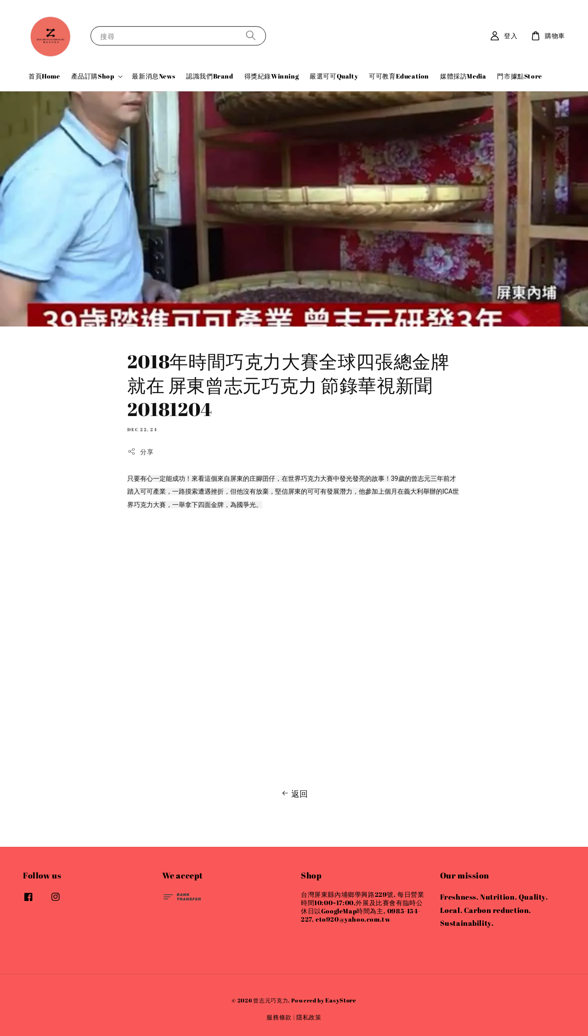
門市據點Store (519, 76)
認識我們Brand (209, 76)
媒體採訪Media (463, 76)
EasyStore (340, 1000)
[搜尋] (251, 36)
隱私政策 (309, 1017)
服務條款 (279, 1017)
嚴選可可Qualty (334, 76)
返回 (294, 793)
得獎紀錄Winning (271, 76)
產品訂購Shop (92, 76)
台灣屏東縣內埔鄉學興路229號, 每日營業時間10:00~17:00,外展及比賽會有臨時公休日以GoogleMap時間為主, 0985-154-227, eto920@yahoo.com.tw (362, 907)
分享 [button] (140, 451)
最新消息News (153, 76)
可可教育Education (399, 76)
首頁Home (44, 76)
